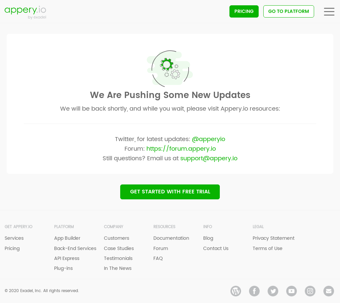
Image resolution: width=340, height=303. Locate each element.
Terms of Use (268, 248)
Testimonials (118, 258)
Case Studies (119, 248)
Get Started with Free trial (170, 191)
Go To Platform (288, 11)
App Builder (67, 238)
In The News (117, 268)
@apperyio (208, 139)
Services (14, 238)
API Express (66, 258)
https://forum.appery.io (181, 149)
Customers (116, 238)
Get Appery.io (18, 227)
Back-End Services (75, 248)
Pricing (244, 11)
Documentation (171, 238)
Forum (160, 248)
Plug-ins (63, 268)
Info (207, 227)
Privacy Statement (274, 238)
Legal (258, 227)
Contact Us (215, 248)
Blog (208, 238)
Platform (64, 227)
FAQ (158, 258)
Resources (164, 227)
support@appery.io (208, 158)
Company (113, 227)
